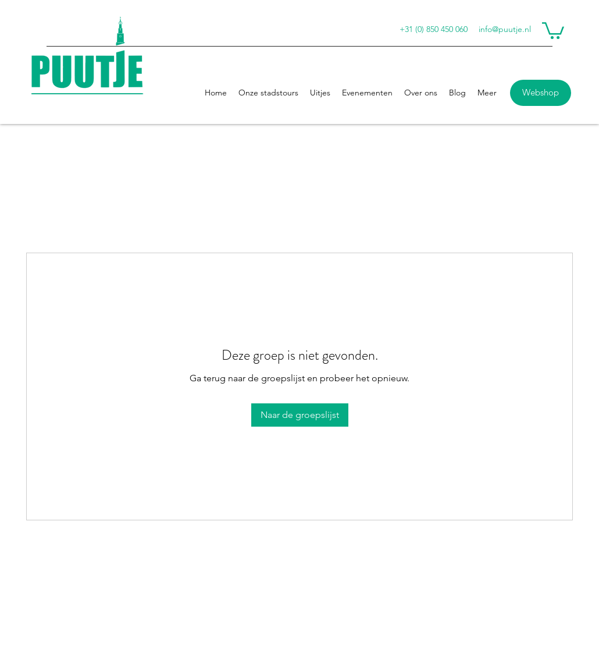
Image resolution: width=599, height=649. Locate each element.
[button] (553, 29)
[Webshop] (540, 93)
